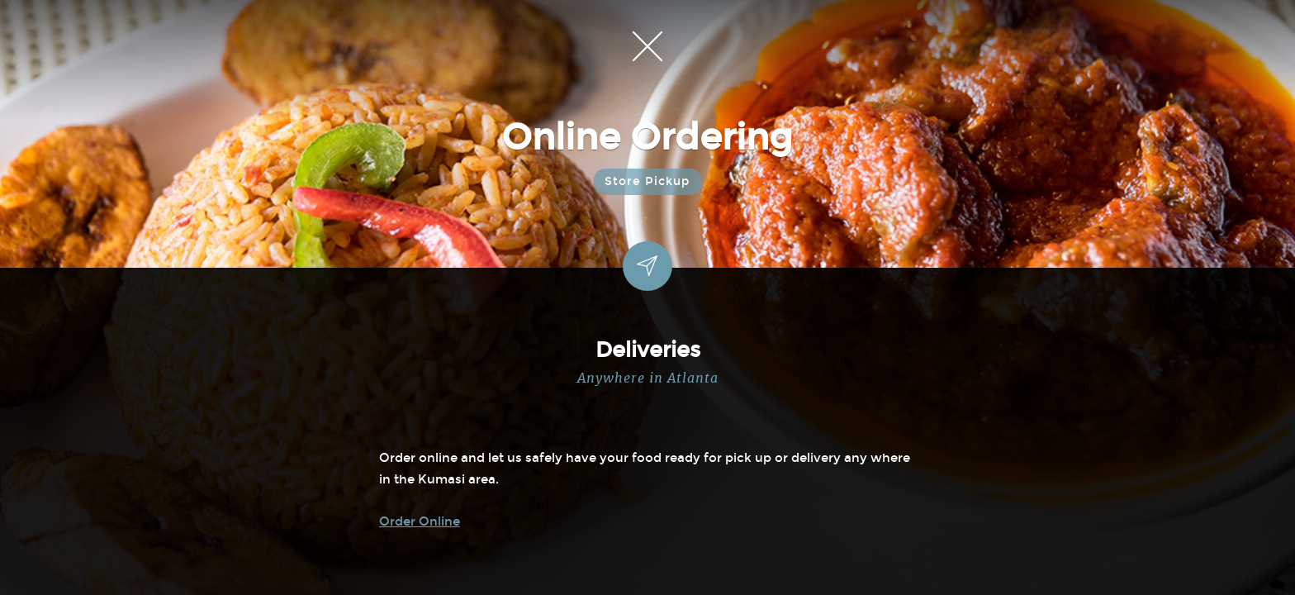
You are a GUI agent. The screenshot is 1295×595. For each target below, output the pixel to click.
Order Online (419, 521)
